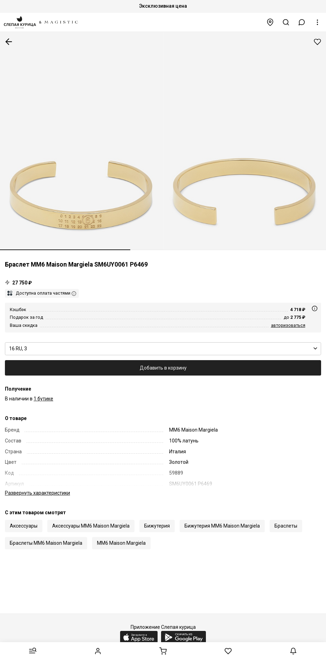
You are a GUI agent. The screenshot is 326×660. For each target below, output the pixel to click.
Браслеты (286, 518)
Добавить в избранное (317, 42)
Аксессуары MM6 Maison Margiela (91, 518)
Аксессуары (23, 518)
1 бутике (43, 398)
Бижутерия (157, 518)
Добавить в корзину (163, 368)
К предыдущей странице (9, 42)
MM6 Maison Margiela (121, 535)
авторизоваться (288, 325)
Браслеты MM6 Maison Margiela (46, 535)
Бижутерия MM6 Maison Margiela (222, 518)
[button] (301, 22)
